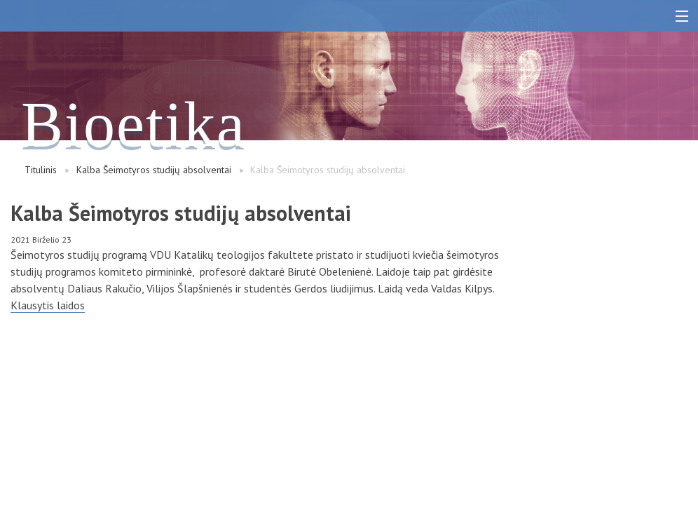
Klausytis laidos (48, 305)
